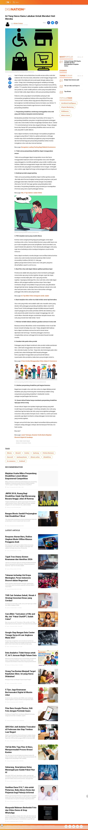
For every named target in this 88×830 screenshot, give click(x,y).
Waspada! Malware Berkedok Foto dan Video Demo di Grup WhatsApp (20, 810)
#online (26, 453)
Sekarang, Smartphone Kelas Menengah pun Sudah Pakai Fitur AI (20, 770)
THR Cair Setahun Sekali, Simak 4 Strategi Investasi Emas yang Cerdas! (20, 598)
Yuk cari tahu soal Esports (72, 85)
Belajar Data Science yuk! (71, 80)
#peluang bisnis (22, 457)
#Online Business (48, 453)
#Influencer (65, 111)
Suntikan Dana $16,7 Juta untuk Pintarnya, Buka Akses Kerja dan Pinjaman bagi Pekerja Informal (20, 790)
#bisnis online (35, 457)
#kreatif (18, 453)
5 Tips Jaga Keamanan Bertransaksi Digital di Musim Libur (18, 692)
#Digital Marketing (67, 107)
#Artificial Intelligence (68, 103)
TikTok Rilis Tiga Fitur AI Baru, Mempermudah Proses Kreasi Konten (19, 749)
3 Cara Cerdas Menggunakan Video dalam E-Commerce (39, 361)
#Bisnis (9, 453)
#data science (65, 115)
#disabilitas (47, 457)
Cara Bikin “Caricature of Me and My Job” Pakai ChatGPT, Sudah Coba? (20, 616)
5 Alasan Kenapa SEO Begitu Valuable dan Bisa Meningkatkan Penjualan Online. (72, 63)
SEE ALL (80, 57)
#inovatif (10, 457)
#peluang (36, 453)
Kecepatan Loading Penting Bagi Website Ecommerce (38, 147)
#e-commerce (11, 461)
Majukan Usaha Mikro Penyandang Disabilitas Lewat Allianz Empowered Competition (20, 476)
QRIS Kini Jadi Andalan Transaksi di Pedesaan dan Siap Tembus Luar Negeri (20, 729)
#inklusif (22, 461)
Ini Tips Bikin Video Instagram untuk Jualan (35, 296)
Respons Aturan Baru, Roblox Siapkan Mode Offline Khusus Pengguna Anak (18, 539)
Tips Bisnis (67, 91)
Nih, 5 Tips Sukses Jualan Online (31, 193)
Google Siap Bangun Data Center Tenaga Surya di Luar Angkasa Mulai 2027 (20, 635)
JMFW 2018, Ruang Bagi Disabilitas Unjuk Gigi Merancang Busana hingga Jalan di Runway (20, 496)
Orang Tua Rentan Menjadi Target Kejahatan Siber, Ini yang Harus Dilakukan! (20, 674)
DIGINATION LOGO (7, 2)
